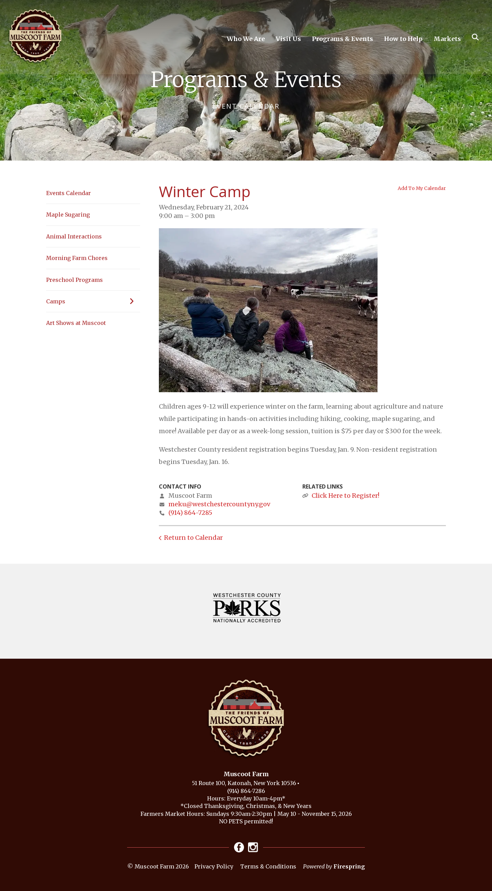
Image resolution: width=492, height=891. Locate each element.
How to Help (403, 39)
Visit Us (288, 39)
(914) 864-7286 (246, 790)
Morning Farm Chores (77, 258)
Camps (93, 301)
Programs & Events (342, 39)
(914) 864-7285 (190, 513)
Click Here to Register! (345, 495)
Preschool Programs (74, 279)
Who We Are (246, 39)
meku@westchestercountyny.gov (219, 504)
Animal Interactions (74, 236)
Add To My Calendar (422, 188)
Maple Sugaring (68, 214)
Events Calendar (68, 193)
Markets (447, 39)
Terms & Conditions (268, 866)
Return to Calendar (193, 538)
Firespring (349, 866)
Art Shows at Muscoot (76, 322)
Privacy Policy (213, 866)
